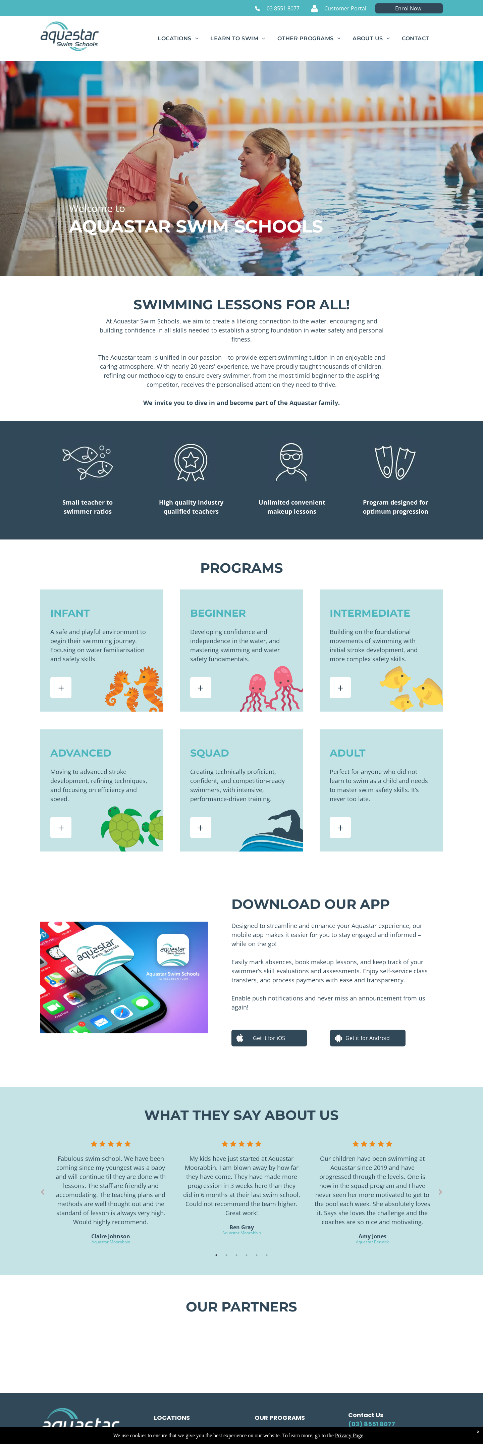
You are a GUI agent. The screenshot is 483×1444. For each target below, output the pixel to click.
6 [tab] (266, 1255)
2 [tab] (226, 1255)
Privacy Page (349, 1435)
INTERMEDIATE (370, 613)
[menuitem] (178, 38)
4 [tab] (246, 1255)
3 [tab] (236, 1255)
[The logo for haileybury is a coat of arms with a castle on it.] (241, 1344)
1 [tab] (216, 1255)
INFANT (70, 613)
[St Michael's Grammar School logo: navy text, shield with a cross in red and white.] (107, 1344)
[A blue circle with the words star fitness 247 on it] (376, 1344)
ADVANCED (80, 753)
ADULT (348, 753)
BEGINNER (218, 613)
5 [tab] (256, 1255)
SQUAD (209, 753)
